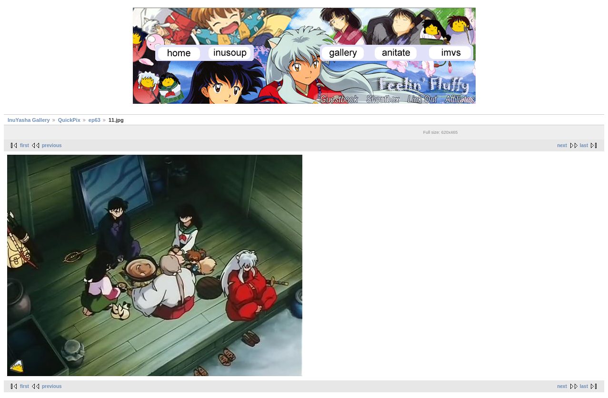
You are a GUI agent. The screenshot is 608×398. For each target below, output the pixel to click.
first (24, 145)
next (562, 145)
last (584, 145)
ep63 (94, 120)
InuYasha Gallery (29, 120)
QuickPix (69, 120)
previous (52, 145)
